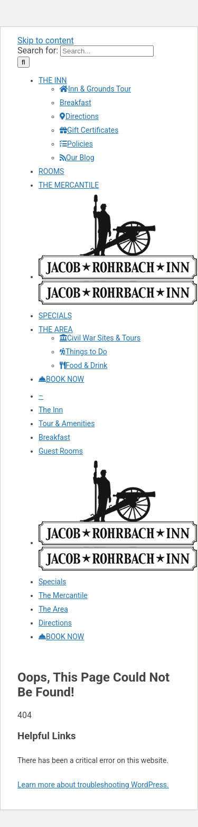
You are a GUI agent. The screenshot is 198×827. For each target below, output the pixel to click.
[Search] (23, 62)
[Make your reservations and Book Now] (61, 379)
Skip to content (45, 40)
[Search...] (107, 51)
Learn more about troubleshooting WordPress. (93, 784)
